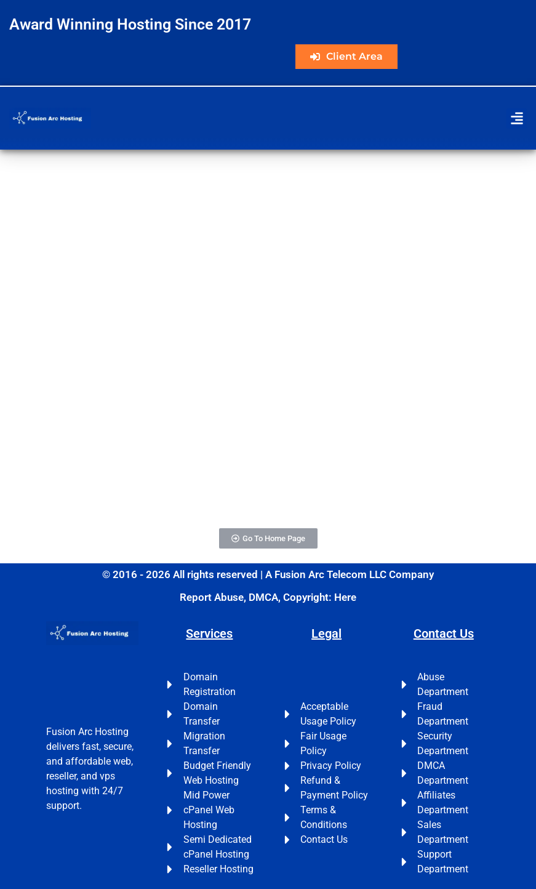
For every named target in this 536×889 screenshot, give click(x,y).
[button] (516, 118)
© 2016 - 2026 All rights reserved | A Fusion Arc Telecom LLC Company (268, 574)
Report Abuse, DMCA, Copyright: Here (268, 597)
